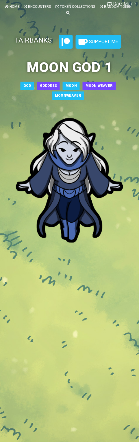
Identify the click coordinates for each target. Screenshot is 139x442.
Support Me (98, 42)
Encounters (37, 7)
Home (12, 7)
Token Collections (75, 7)
